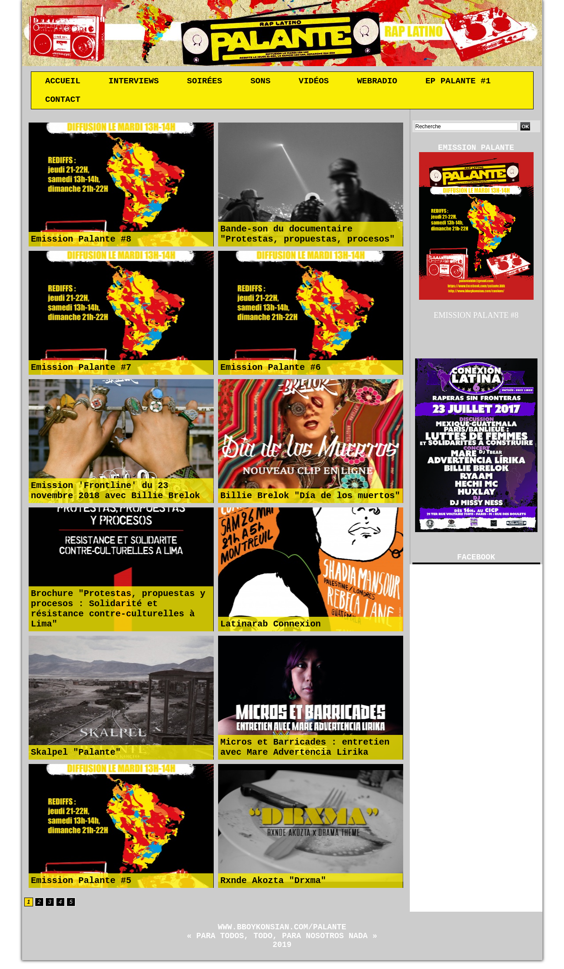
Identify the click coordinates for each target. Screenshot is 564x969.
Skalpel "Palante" (76, 755)
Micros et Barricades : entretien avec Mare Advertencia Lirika (305, 749)
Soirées (204, 82)
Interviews (133, 82)
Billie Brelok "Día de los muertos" (310, 498)
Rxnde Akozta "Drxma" (273, 883)
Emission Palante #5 (81, 883)
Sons (260, 82)
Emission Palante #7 (81, 370)
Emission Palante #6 (270, 370)
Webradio (377, 82)
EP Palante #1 (457, 82)
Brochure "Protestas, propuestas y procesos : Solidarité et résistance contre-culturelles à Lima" (118, 609)
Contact (63, 102)
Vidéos (314, 82)
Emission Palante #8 (81, 242)
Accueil (63, 82)
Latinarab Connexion (270, 627)
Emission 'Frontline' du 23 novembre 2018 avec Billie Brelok (115, 492)
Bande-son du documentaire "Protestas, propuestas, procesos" (307, 236)
